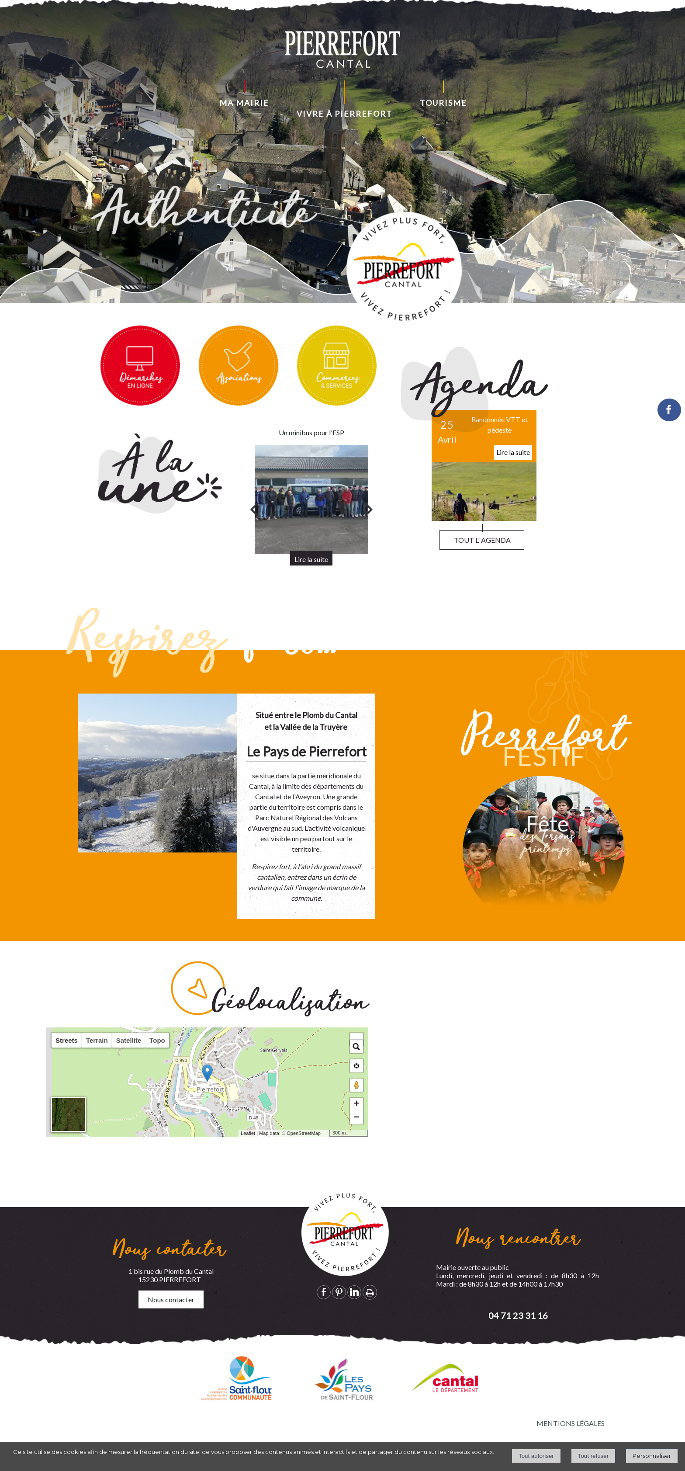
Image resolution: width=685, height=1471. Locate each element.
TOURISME (443, 103)
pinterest (339, 1292)
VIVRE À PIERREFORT (344, 113)
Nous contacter (171, 1299)
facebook (324, 1292)
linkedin (354, 1292)
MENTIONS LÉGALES (570, 1423)
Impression (370, 1292)
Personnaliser (652, 1455)
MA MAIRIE (244, 103)
